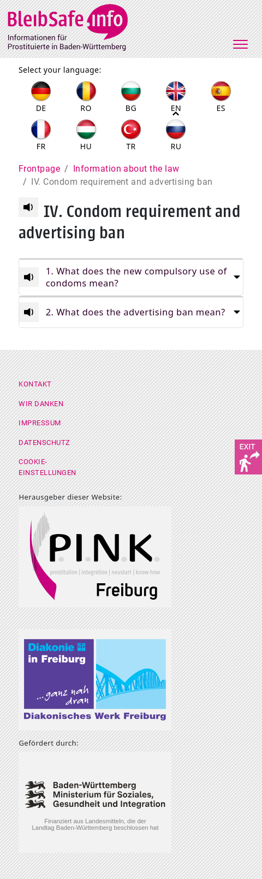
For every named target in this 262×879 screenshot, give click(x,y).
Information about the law (126, 168)
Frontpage (39, 168)
